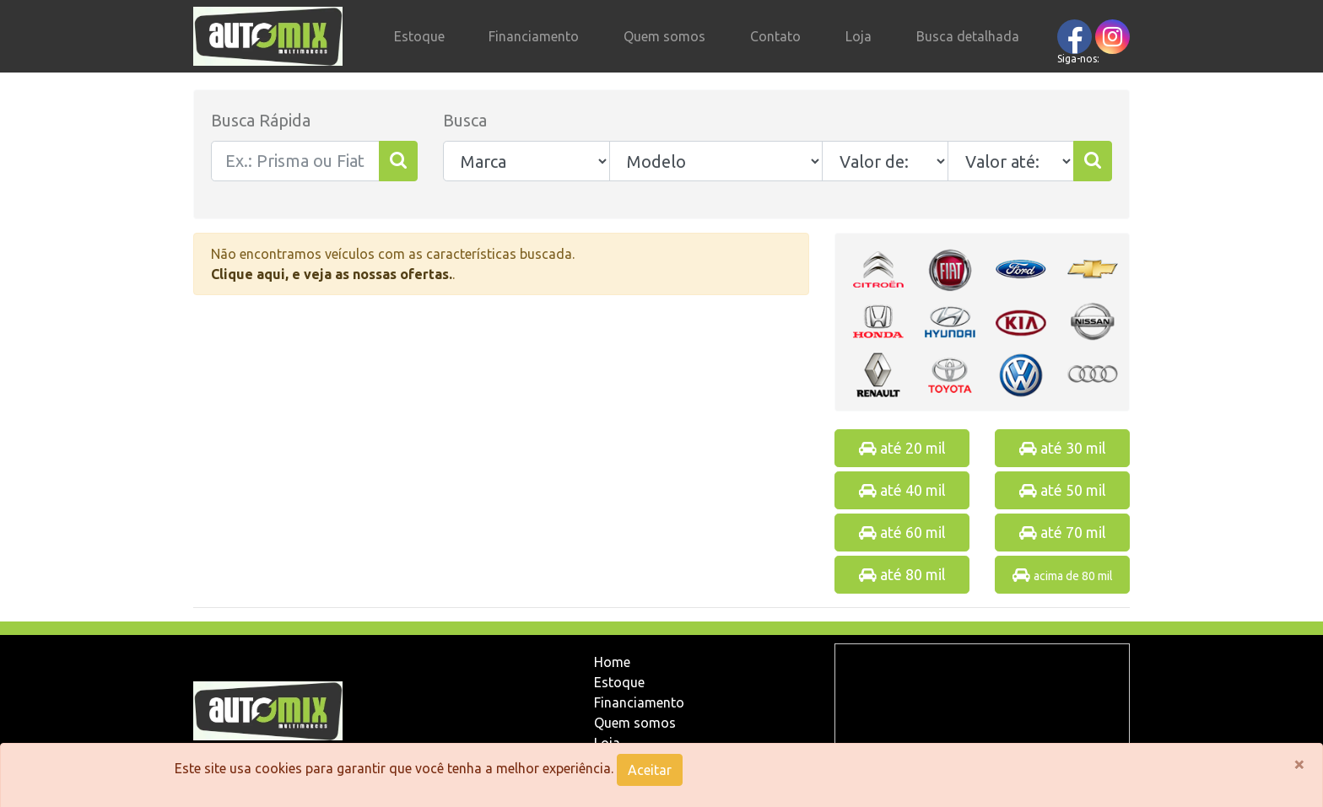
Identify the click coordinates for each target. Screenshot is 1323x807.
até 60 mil (902, 532)
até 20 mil (902, 447)
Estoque (419, 36)
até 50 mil (1062, 490)
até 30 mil (1062, 447)
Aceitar (650, 769)
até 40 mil (902, 490)
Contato (775, 36)
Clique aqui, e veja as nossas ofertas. (331, 274)
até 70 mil (1062, 532)
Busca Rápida (260, 120)
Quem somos (664, 36)
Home (612, 662)
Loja (858, 36)
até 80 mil (902, 574)
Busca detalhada (967, 36)
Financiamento (534, 36)
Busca (465, 120)
